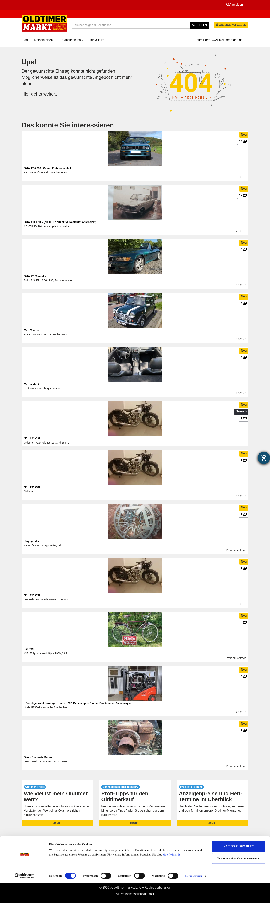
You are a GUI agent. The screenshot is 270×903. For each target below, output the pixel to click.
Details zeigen (193, 895)
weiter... (51, 93)
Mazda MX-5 (31, 384)
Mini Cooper (31, 330)
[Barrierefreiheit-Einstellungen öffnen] (264, 458)
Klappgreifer (31, 541)
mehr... (57, 823)
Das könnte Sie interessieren (68, 125)
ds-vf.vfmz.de (171, 874)
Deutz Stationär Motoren (39, 757)
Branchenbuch (73, 39)
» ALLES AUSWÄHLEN (239, 866)
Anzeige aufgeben (231, 24)
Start (25, 39)
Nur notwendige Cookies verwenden (238, 878)
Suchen (199, 24)
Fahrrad (29, 649)
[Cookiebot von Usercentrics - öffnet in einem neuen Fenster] (24, 895)
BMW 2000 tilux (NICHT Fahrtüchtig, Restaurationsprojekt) (60, 222)
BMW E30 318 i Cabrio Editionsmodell (47, 168)
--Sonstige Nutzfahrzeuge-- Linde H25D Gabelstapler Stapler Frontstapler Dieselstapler (78, 703)
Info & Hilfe (98, 39)
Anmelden (234, 4)
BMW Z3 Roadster (35, 276)
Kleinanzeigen (45, 39)
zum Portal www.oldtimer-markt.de (219, 39)
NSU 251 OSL (32, 595)
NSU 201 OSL (32, 438)
